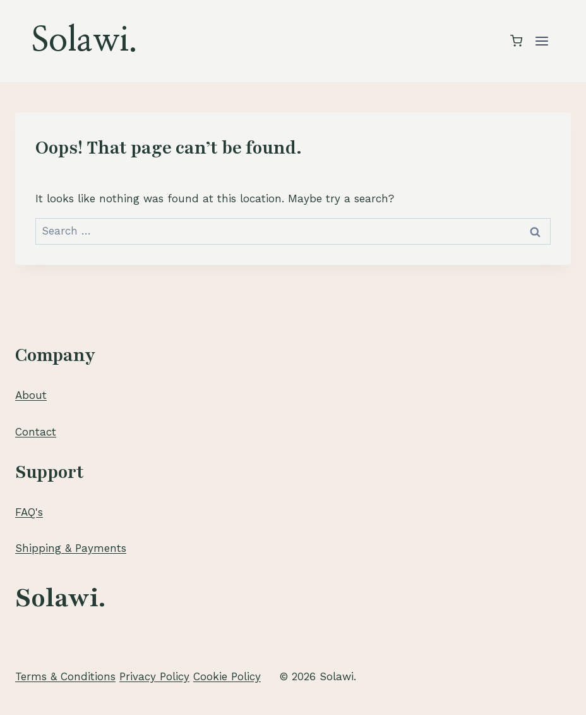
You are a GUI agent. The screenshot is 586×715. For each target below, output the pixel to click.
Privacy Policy (154, 676)
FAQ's (29, 512)
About (31, 395)
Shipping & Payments (70, 548)
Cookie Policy (227, 676)
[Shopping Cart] (516, 41)
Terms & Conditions (65, 676)
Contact (35, 431)
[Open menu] (541, 41)
